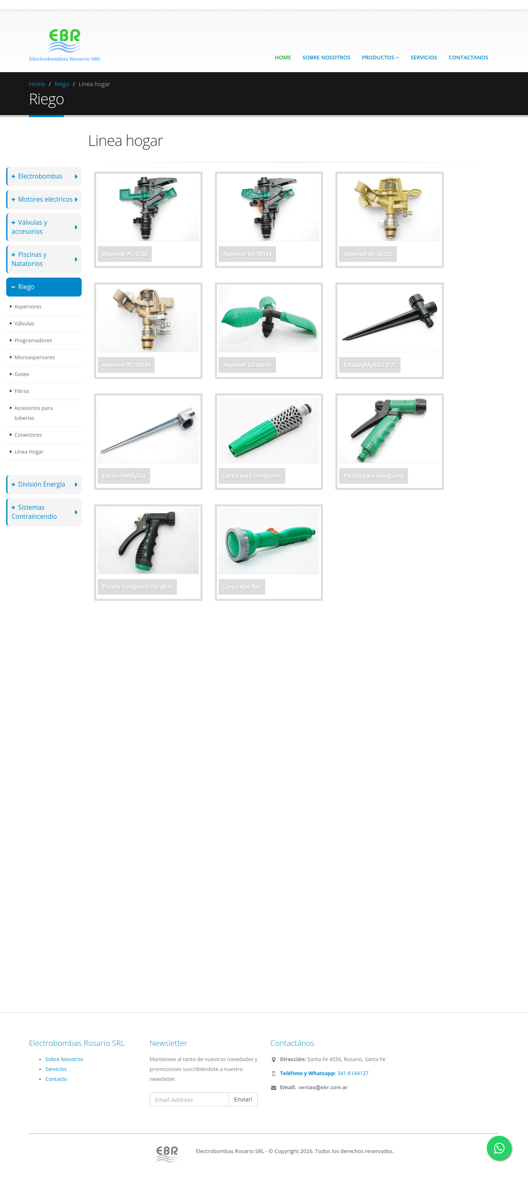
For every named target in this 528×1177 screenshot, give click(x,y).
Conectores (28, 434)
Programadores (33, 340)
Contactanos (468, 57)
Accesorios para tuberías (33, 413)
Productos (380, 57)
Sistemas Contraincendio (34, 512)
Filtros (21, 391)
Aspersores (28, 306)
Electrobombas (37, 176)
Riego (61, 84)
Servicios (423, 57)
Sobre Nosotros (327, 57)
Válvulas (24, 323)
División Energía (38, 484)
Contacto (56, 1079)
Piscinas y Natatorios (29, 259)
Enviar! (243, 1099)
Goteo (21, 374)
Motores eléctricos (42, 199)
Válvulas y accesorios (29, 227)
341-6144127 (324, 1073)
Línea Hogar (29, 451)
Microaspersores (34, 357)
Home (283, 57)
